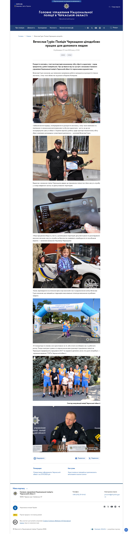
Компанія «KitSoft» (100, 529)
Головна (20, 36)
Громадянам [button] (42, 28)
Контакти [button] (53, 28)
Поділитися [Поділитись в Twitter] (94, 458)
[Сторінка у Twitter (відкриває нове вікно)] (92, 28)
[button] (20, 488)
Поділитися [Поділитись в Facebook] (81, 458)
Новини (29, 36)
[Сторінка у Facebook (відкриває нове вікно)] (88, 28)
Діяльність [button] (31, 28)
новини (63, 55)
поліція (69, 55)
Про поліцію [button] (19, 28)
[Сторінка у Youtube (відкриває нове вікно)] (96, 28)
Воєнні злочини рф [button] (66, 28)
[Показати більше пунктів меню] (85, 28)
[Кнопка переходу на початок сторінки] (126, 530)
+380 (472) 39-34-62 (79, 494)
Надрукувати (40, 458)
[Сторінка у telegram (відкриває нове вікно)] (104, 28)
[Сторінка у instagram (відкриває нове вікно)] (100, 28)
